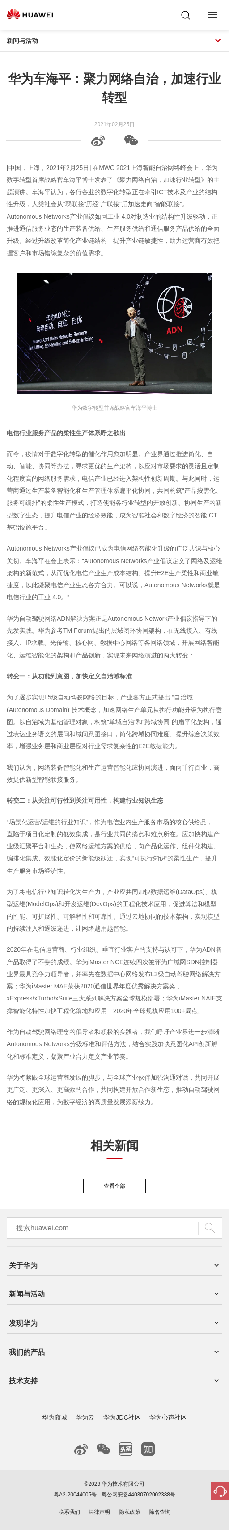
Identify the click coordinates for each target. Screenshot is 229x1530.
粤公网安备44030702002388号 (138, 1495)
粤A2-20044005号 (75, 1495)
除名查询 (159, 1512)
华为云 (85, 1417)
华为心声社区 (168, 1417)
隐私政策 (129, 1512)
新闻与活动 (114, 41)
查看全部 (114, 1186)
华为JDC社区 (121, 1417)
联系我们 (69, 1512)
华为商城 (54, 1417)
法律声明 (99, 1512)
